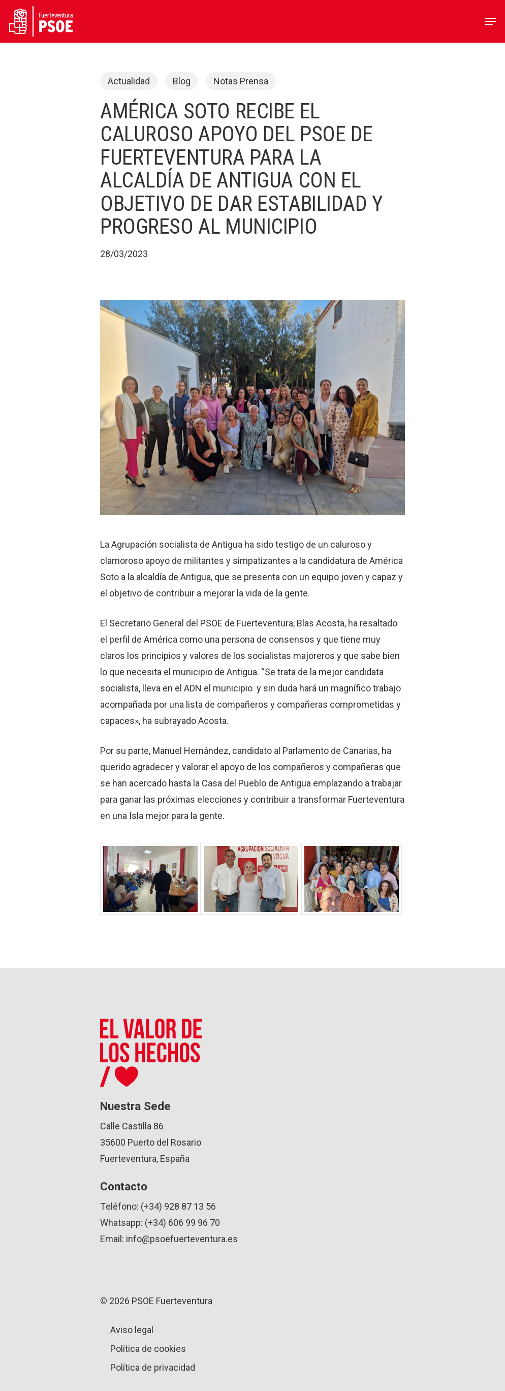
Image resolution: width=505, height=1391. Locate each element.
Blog (182, 81)
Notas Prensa (240, 81)
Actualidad (129, 81)
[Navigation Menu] (490, 21)
